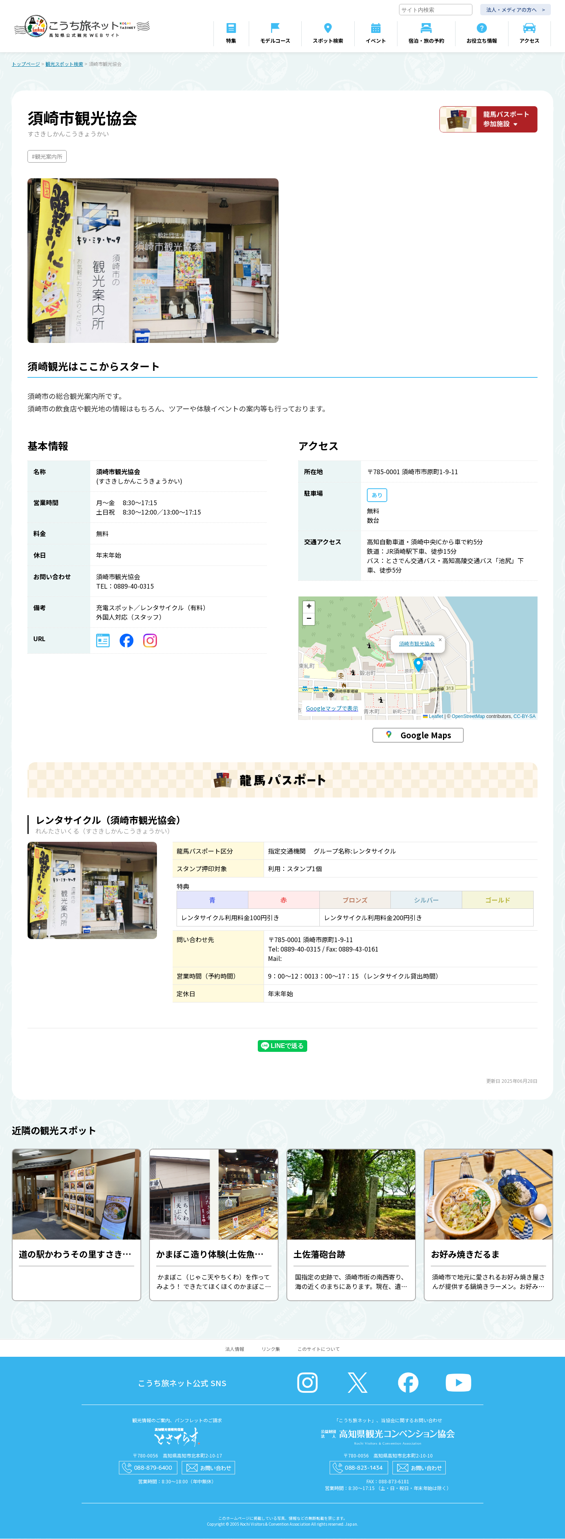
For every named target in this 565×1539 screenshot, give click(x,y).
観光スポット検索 (64, 64)
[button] (418, 665)
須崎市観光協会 (417, 644)
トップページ (26, 64)
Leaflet (433, 717)
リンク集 (270, 1349)
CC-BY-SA (525, 717)
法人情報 (234, 1349)
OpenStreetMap (468, 717)
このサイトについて (318, 1349)
